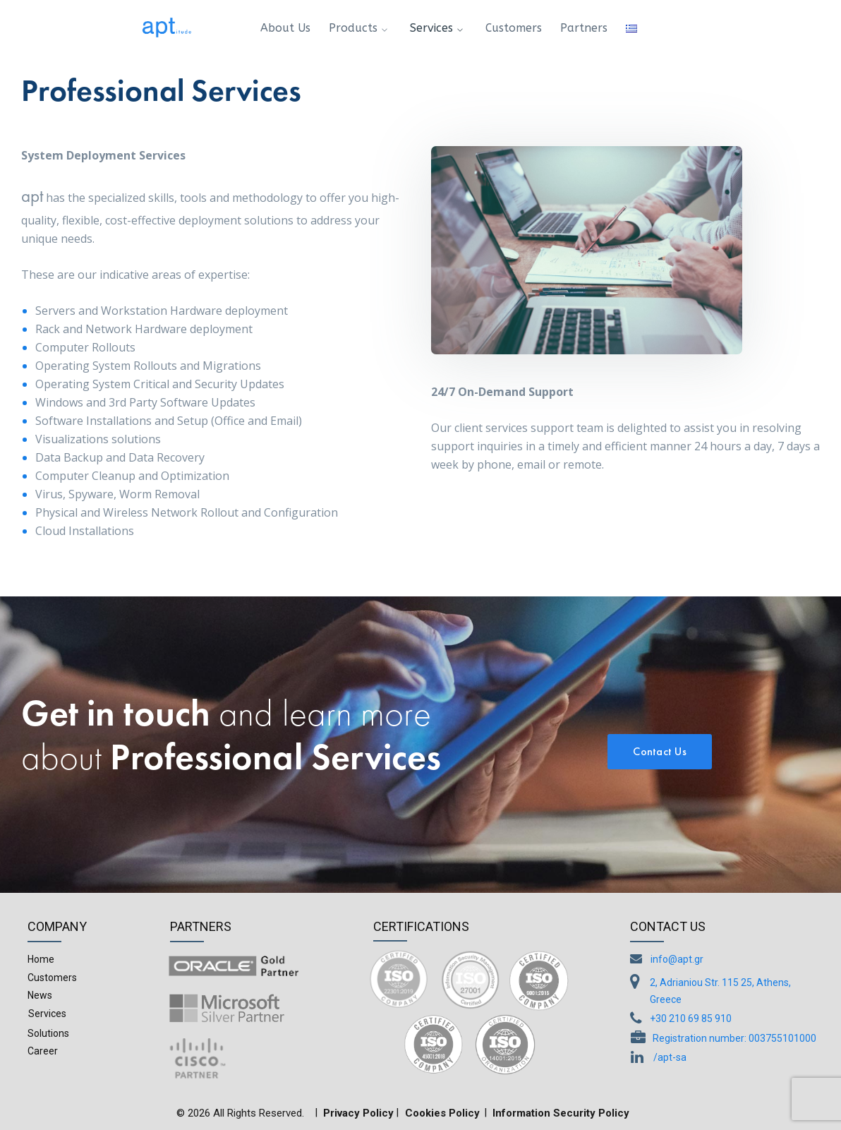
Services (47, 1013)
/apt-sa (669, 1057)
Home (41, 959)
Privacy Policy (358, 1113)
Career (43, 1051)
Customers (52, 977)
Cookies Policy (442, 1113)
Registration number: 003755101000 (734, 1038)
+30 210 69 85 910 (691, 1018)
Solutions (48, 1033)
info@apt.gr (677, 959)
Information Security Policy (560, 1113)
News (40, 995)
